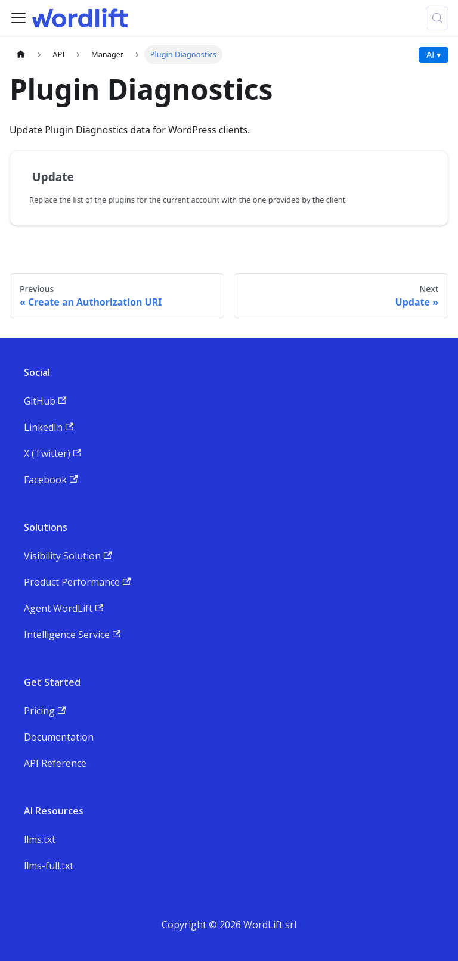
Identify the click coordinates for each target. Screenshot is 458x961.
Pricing (45, 710)
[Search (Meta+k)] (437, 18)
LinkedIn (48, 427)
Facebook (51, 479)
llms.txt (39, 839)
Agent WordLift (63, 608)
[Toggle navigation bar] (18, 18)
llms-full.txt (48, 865)
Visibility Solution (68, 555)
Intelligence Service (72, 634)
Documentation (59, 737)
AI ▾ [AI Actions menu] (433, 55)
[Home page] (21, 54)
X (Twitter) (52, 453)
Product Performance (77, 582)
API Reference (55, 763)
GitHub (45, 401)
